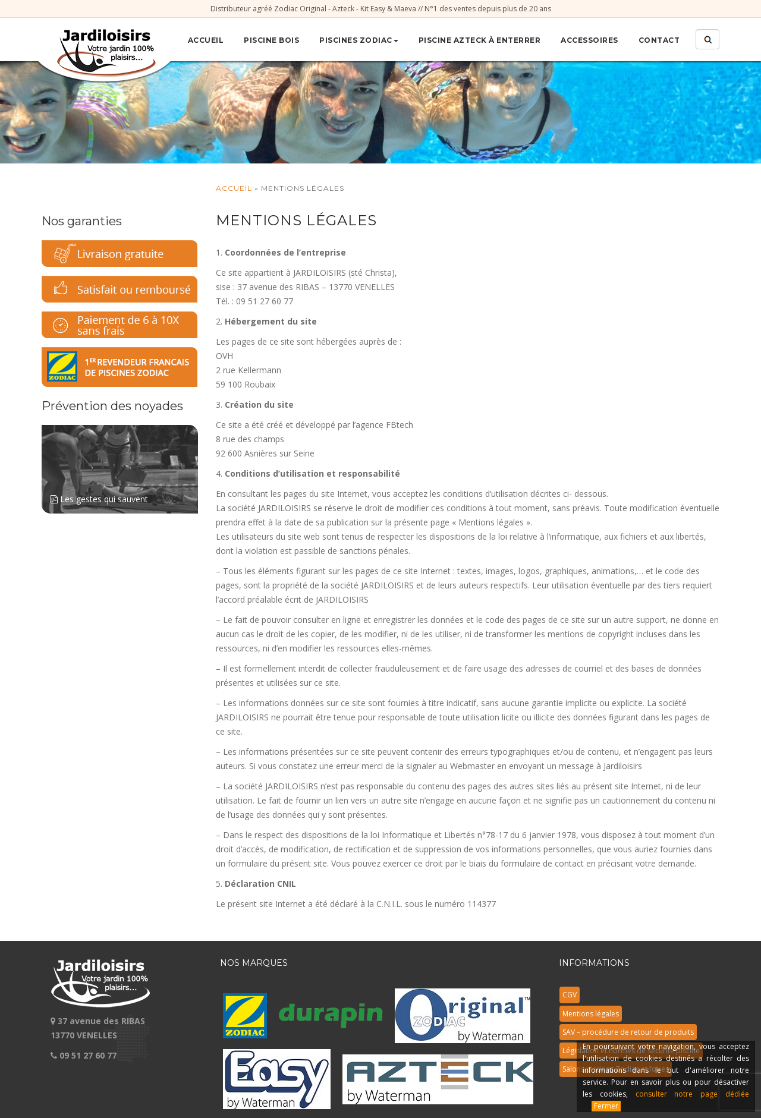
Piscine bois (271, 40)
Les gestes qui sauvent (120, 465)
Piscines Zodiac (358, 40)
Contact (659, 40)
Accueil (206, 40)
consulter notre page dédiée (692, 1094)
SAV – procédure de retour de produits (628, 1032)
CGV (569, 995)
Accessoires (589, 40)
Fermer (606, 1106)
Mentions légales (590, 1014)
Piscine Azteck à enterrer (480, 40)
